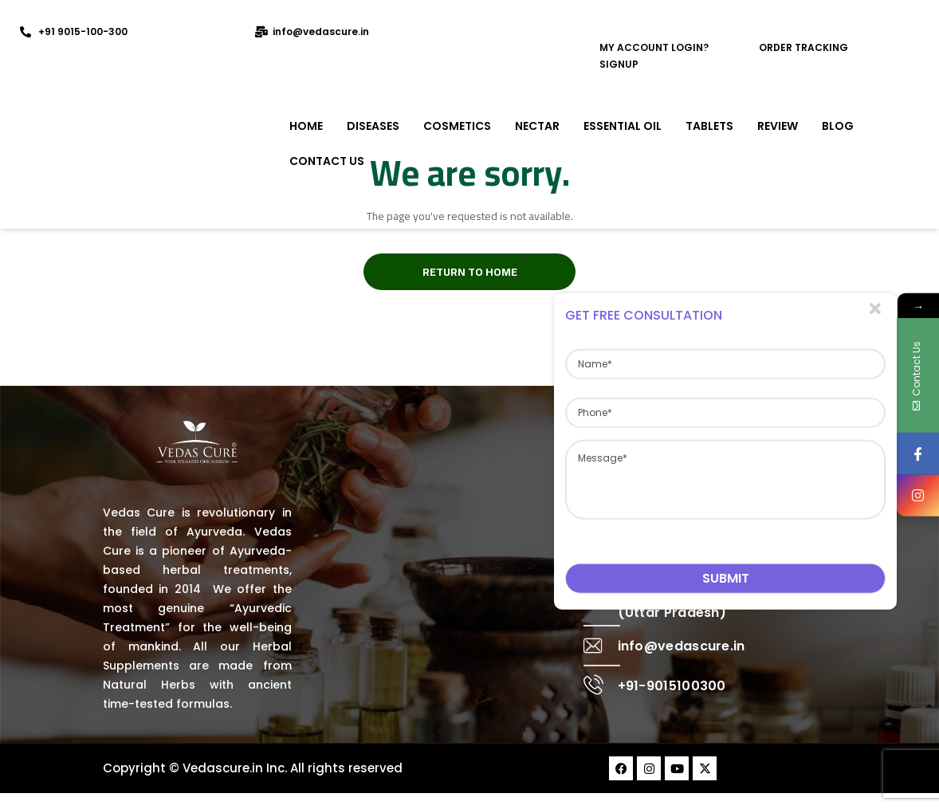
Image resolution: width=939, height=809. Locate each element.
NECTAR (537, 126)
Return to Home (469, 271)
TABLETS (709, 126)
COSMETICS (457, 126)
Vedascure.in (223, 768)
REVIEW (777, 126)
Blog (838, 126)
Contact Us (326, 161)
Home (306, 126)
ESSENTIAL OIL (622, 126)
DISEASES (373, 126)
